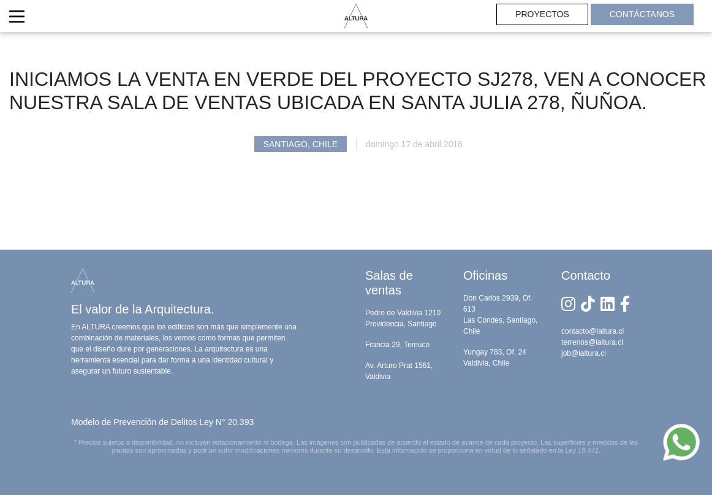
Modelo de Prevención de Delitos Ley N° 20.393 (162, 422)
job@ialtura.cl (583, 353)
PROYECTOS (542, 14)
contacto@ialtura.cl (592, 331)
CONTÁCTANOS (642, 14)
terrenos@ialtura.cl (592, 342)
